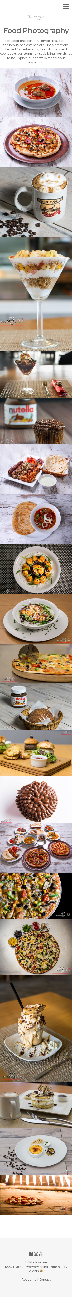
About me (29, 1279)
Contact (45, 1279)
